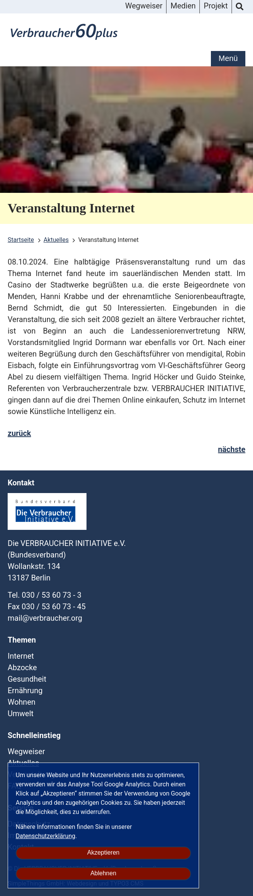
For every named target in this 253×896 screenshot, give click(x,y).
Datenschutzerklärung (45, 836)
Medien (183, 5)
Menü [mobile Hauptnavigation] (228, 58)
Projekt (216, 5)
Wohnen (22, 702)
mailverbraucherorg (45, 618)
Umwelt (21, 713)
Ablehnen (103, 873)
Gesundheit (27, 679)
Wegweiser (143, 5)
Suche (239, 7)
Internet (21, 656)
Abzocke (22, 667)
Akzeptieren (103, 852)
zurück (19, 433)
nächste (231, 449)
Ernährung (25, 690)
